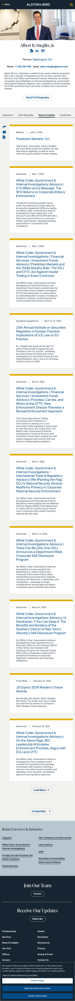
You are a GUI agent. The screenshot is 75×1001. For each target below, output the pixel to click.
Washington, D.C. (42, 59)
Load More (39, 790)
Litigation (7, 838)
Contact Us (43, 960)
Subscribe (37, 919)
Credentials (65, 115)
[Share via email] (4, 132)
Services (6, 937)
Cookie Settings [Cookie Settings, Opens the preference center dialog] (37, 981)
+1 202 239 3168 (23, 67)
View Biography (26, 115)
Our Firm (6, 948)
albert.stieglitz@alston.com (54, 67)
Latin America (45, 845)
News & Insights (46, 115)
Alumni (41, 931)
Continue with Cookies (37, 996)
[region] (37, 981)
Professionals (9, 931)
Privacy (41, 948)
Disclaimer (43, 937)
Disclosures (44, 943)
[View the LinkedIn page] (37, 50)
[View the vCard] (43, 50)
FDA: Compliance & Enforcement (55, 838)
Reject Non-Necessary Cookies (38, 988)
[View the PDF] (32, 50)
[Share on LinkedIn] (4, 127)
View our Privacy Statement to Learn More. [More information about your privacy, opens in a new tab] (20, 975)
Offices (6, 954)
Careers (6, 960)
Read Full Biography (37, 97)
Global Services (10, 866)
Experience (7, 115)
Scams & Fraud (45, 954)
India (41, 852)
